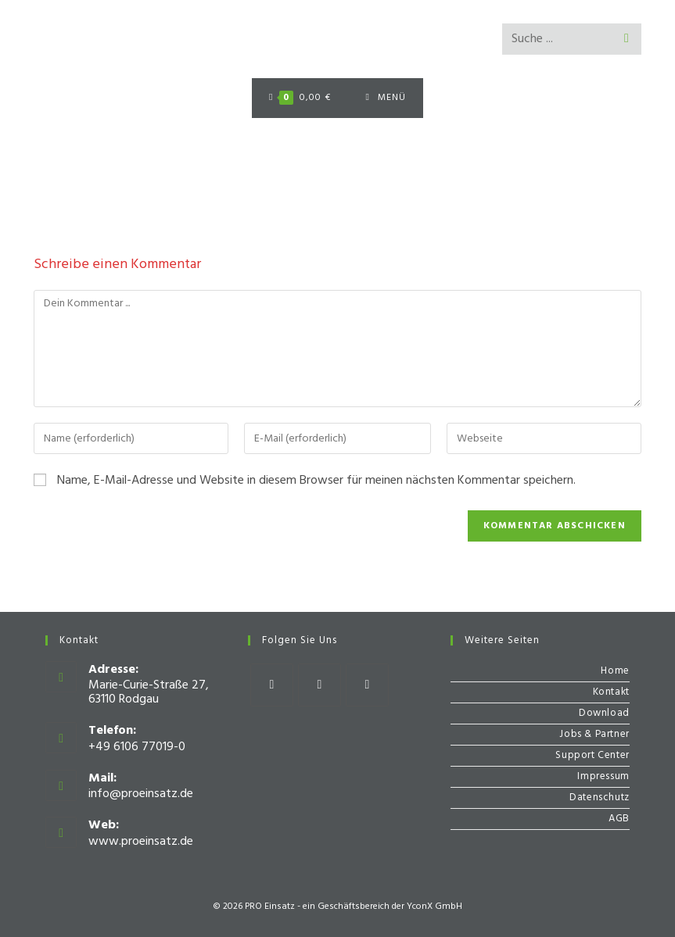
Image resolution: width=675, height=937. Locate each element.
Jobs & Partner (594, 734)
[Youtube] (367, 684)
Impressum (603, 776)
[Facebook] (271, 684)
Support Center (592, 755)
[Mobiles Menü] (386, 98)
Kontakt (611, 692)
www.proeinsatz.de (140, 841)
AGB (619, 818)
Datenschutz (599, 797)
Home (615, 671)
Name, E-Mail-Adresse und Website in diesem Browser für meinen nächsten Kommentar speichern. (316, 480)
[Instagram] (319, 684)
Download (604, 713)
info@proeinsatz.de (140, 794)
